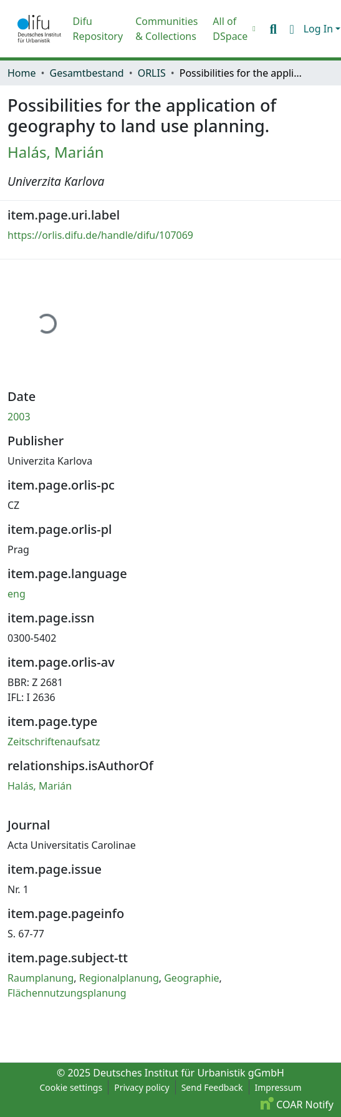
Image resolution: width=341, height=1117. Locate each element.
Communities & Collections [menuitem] (166, 28)
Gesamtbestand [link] (87, 73)
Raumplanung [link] (40, 978)
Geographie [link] (191, 978)
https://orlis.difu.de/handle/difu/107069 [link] (100, 235)
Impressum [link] (278, 1087)
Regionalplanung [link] (119, 978)
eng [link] (16, 594)
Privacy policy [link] (142, 1087)
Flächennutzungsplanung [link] (67, 993)
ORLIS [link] (152, 73)
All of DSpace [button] (230, 28)
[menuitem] (232, 28)
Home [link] (21, 73)
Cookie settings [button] (70, 1087)
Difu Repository (98, 28)
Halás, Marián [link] (55, 152)
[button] (39, 28)
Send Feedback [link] (212, 1087)
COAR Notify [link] (297, 1104)
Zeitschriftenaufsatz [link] (53, 741)
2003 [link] (19, 416)
